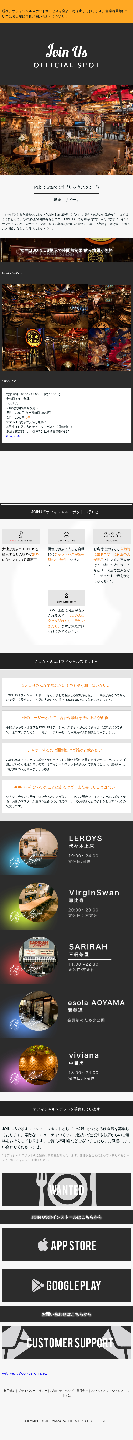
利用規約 (9, 1390)
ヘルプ (69, 1390)
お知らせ (56, 1390)
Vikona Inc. (59, 1421)
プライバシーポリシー (32, 1390)
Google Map (14, 436)
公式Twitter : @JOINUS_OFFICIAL (24, 1373)
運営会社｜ (83, 1390)
